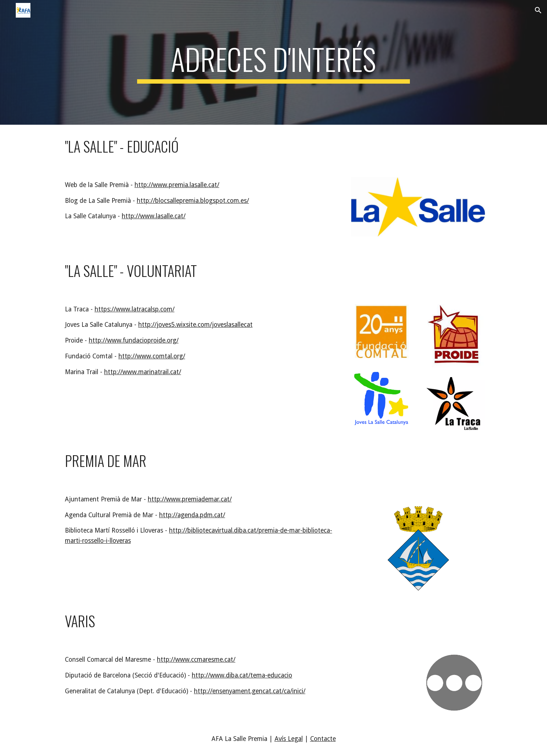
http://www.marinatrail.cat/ (142, 372)
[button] (538, 10)
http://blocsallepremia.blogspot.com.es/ (193, 200)
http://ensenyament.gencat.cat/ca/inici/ (249, 691)
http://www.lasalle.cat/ (154, 216)
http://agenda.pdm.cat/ (192, 515)
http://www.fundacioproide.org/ (134, 340)
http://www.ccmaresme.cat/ (196, 659)
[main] (273, 62)
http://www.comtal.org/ (151, 356)
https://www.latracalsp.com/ (135, 309)
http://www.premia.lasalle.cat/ (177, 185)
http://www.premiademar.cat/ (190, 499)
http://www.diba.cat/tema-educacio (242, 675)
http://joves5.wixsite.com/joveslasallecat (195, 324)
